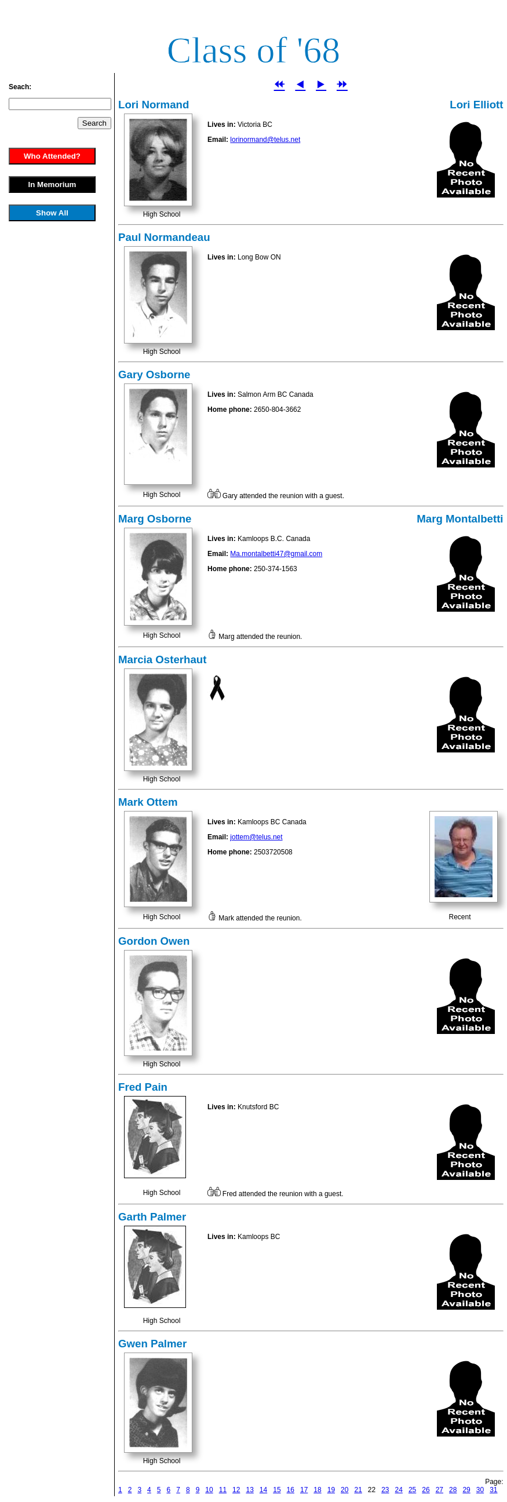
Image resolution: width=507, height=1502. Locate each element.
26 (425, 1490)
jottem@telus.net (256, 837)
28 (453, 1490)
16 (290, 1490)
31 (493, 1490)
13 (249, 1490)
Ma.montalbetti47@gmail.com (276, 554)
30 (480, 1490)
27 (439, 1490)
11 (223, 1490)
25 (412, 1490)
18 (317, 1490)
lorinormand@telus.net (265, 140)
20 (344, 1490)
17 (304, 1490)
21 (358, 1490)
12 (236, 1490)
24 (399, 1490)
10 (209, 1490)
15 (276, 1490)
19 (331, 1490)
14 (263, 1490)
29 (466, 1490)
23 (385, 1490)
